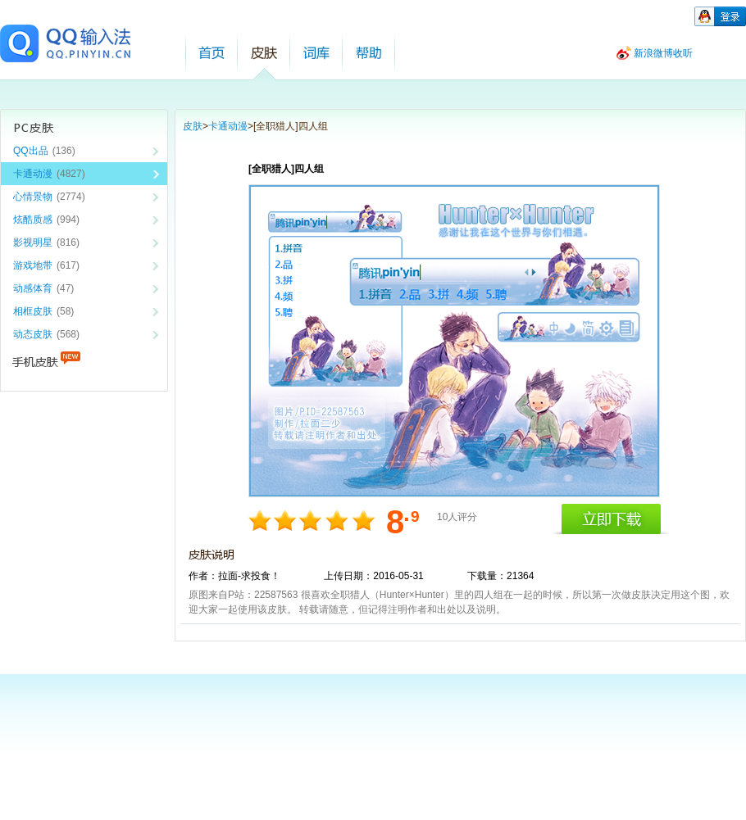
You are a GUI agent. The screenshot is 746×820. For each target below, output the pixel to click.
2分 (261, 520)
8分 (337, 520)
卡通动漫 (228, 126)
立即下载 (611, 519)
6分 (312, 520)
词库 (316, 53)
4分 (286, 520)
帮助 (369, 53)
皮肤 (264, 53)
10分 (362, 520)
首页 (211, 53)
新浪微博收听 (663, 53)
